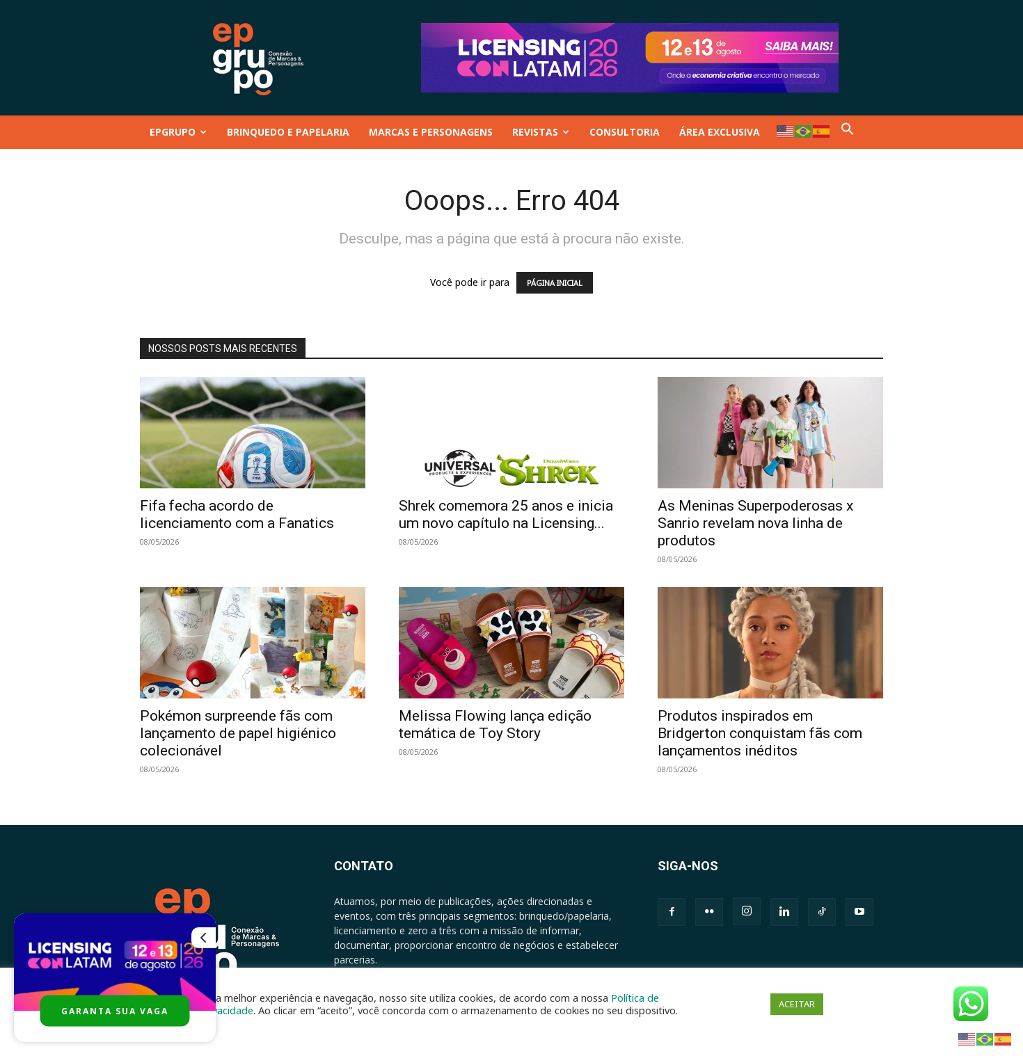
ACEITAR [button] (797, 1004)
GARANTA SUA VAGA (114, 1011)
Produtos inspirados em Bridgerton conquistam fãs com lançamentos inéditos (760, 733)
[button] (847, 131)
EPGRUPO (178, 131)
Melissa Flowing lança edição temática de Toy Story (495, 724)
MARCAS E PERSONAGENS (431, 131)
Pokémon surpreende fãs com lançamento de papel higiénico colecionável (238, 733)
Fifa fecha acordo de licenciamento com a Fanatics (237, 514)
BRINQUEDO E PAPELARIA (288, 131)
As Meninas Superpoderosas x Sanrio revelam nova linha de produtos (755, 523)
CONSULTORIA (624, 131)
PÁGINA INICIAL (554, 283)
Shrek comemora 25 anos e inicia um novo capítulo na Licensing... (506, 514)
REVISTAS (540, 131)
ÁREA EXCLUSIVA (719, 131)
